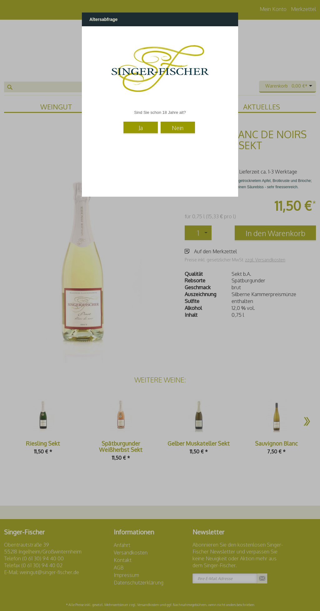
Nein (177, 127)
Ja (141, 127)
